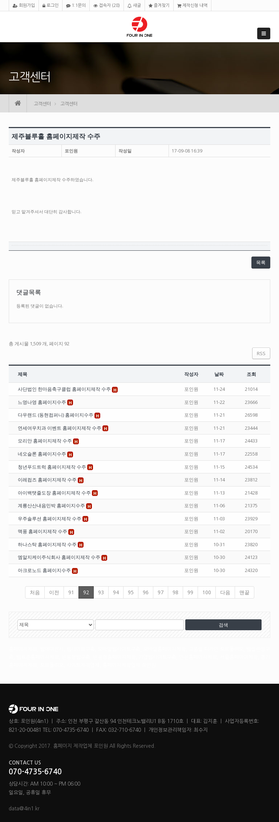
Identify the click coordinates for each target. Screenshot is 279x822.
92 (86, 592)
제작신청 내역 (192, 5)
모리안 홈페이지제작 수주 (45, 440)
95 (131, 592)
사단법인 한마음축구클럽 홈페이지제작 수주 (65, 389)
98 (175, 592)
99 (190, 592)
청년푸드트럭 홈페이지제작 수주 (52, 467)
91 (71, 592)
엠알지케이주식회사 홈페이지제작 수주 (59, 557)
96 (146, 592)
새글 (134, 5)
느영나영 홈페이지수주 (42, 402)
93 (101, 592)
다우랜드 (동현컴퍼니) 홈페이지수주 (56, 415)
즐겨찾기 (159, 5)
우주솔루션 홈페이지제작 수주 (50, 518)
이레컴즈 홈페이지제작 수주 (48, 479)
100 (206, 592)
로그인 (50, 5)
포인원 (71, 151)
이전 (54, 592)
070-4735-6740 (35, 771)
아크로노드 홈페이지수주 (45, 570)
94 (116, 592)
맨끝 (244, 592)
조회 (251, 374)
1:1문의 (76, 5)
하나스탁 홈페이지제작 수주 (48, 544)
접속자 (106, 5)
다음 (225, 592)
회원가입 (24, 5)
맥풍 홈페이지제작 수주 (43, 531)
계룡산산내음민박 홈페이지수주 (52, 505)
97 (160, 592)
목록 (261, 262)
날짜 (219, 374)
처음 (35, 592)
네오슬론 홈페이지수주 (42, 453)
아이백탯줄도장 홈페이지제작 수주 (55, 492)
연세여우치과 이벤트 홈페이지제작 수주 (60, 428)
